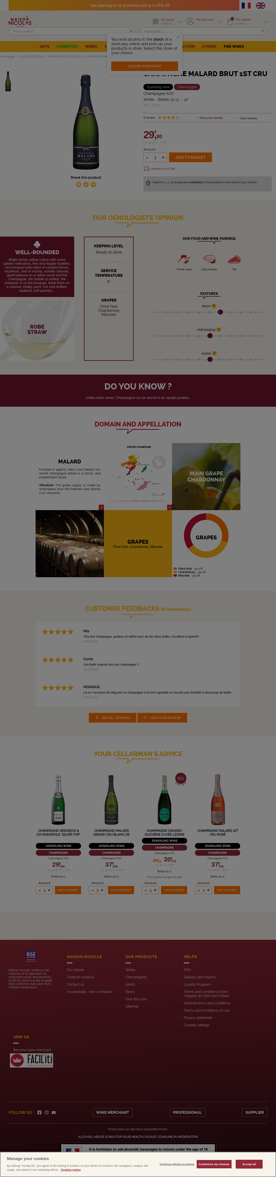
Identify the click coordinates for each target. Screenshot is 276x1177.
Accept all (249, 1164)
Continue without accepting (177, 1164)
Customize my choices (214, 1164)
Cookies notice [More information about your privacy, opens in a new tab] (71, 1169)
